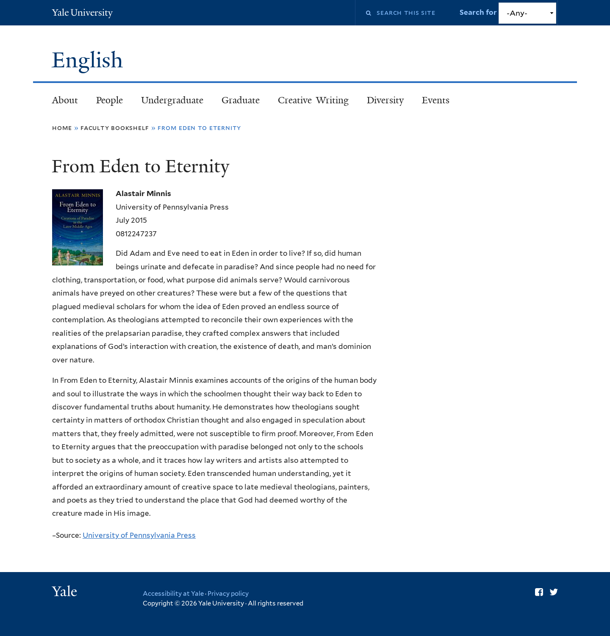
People (109, 100)
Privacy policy (228, 593)
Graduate (241, 100)
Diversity (385, 100)
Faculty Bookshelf (114, 128)
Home (62, 128)
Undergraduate (172, 100)
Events (435, 100)
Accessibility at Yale (173, 593)
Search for (479, 12)
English (90, 60)
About (65, 100)
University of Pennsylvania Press (139, 535)
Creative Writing (313, 100)
